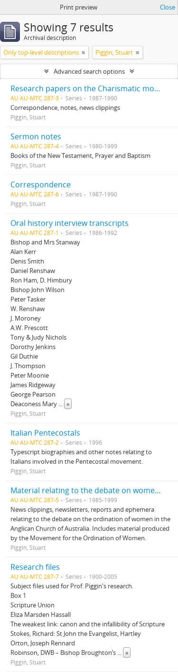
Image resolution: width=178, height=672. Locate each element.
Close (167, 7)
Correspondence (40, 184)
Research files (35, 567)
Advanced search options (89, 71)
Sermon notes (35, 136)
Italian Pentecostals (45, 433)
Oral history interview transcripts (69, 223)
